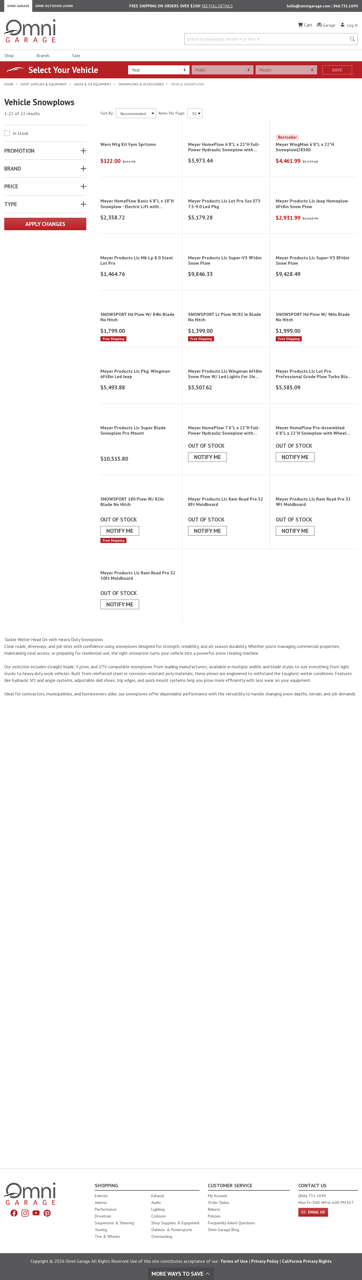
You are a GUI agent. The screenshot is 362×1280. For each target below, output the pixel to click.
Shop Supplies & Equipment (175, 1222)
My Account (217, 1195)
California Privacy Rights (307, 1261)
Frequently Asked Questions (231, 1222)
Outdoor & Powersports (171, 1229)
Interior (101, 1202)
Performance (106, 1209)
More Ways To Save (181, 1273)
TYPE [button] (10, 207)
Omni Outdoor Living (54, 7)
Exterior (101, 1195)
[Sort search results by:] (136, 116)
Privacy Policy (265, 1261)
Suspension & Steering (114, 1222)
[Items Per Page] (194, 116)
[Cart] (305, 28)
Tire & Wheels (107, 1236)
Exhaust (157, 1195)
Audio (156, 1202)
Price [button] (11, 189)
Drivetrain (103, 1216)
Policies (214, 1216)
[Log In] (349, 28)
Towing (101, 1229)
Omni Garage (18, 7)
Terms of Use (234, 1261)
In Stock (20, 136)
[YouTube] (37, 1213)
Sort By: (106, 115)
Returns (214, 1209)
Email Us (313, 1212)
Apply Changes (45, 226)
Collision (158, 1216)
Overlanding (161, 1236)
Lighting (158, 1209)
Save (337, 73)
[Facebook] (12, 1213)
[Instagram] (24, 1213)
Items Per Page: (171, 115)
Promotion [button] (19, 153)
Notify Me (207, 820)
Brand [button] (12, 171)
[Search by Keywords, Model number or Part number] (267, 42)
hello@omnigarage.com (309, 7)
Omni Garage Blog (223, 1229)
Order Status (218, 1202)
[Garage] (326, 28)
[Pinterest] (49, 1213)
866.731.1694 (345, 7)
